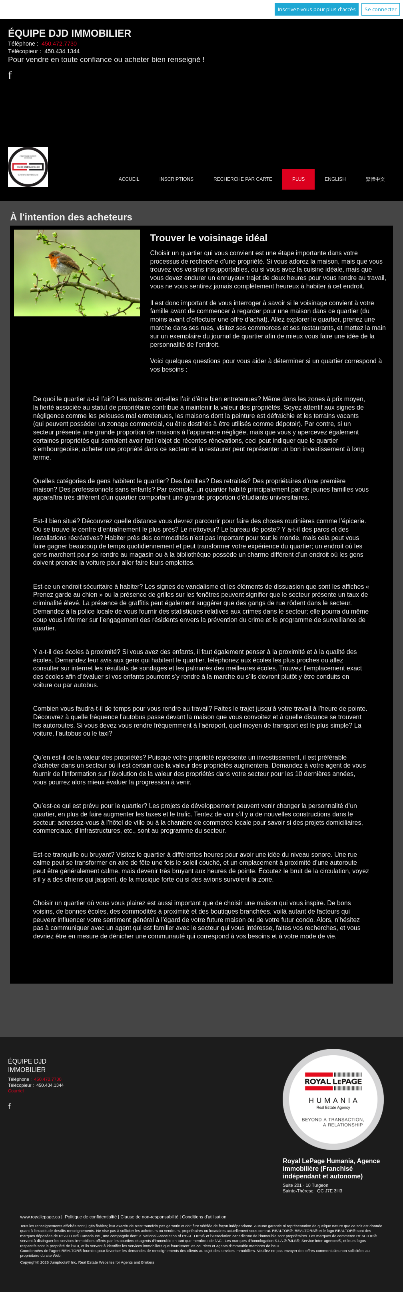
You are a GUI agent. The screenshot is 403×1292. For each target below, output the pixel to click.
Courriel (16, 1090)
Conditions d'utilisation (204, 1216)
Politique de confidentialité (91, 1216)
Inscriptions (177, 179)
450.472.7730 (59, 43)
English (335, 179)
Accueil (129, 179)
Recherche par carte (242, 179)
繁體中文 (375, 179)
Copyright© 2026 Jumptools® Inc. (48, 1262)
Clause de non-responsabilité (149, 1216)
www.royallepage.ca (40, 1216)
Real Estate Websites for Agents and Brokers (116, 1262)
